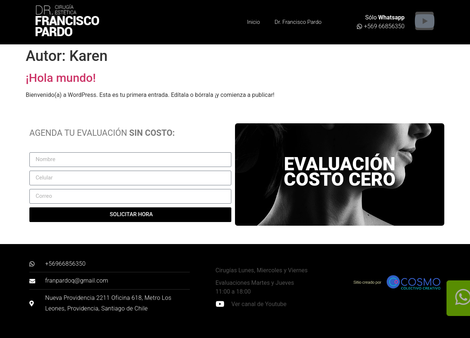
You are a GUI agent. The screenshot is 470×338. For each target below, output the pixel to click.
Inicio (253, 22)
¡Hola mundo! (61, 78)
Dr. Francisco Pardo (298, 22)
